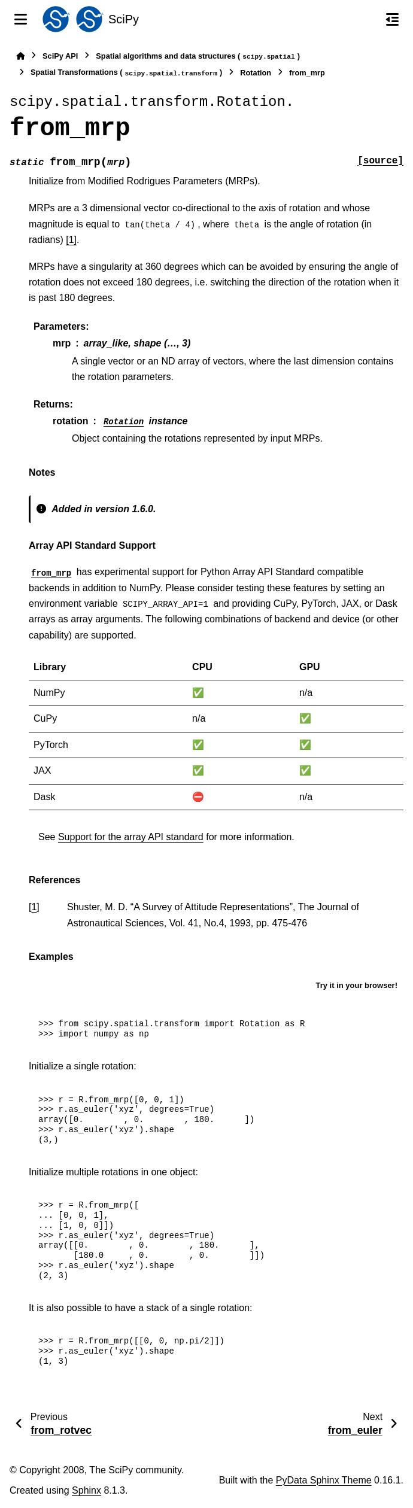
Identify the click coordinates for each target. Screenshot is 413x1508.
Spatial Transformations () (126, 73)
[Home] (20, 56)
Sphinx (86, 1490)
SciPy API (60, 55)
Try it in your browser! (356, 985)
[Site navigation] (21, 19)
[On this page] (392, 19)
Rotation (255, 72)
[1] (71, 240)
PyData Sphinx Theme (324, 1480)
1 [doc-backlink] (34, 907)
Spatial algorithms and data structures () (198, 56)
